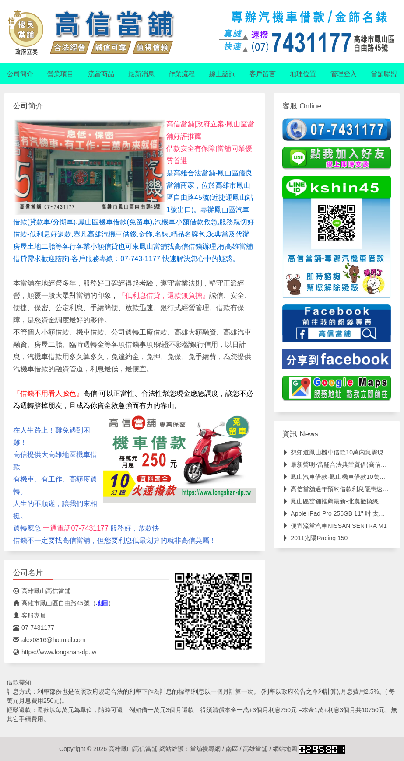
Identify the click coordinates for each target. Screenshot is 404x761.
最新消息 (141, 73)
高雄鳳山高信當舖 (41, 590)
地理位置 (303, 73)
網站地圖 (285, 748)
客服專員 (29, 615)
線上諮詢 (222, 73)
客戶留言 (262, 73)
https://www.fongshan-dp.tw (54, 652)
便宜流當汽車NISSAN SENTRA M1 (334, 525)
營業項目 (60, 73)
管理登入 (343, 73)
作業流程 (182, 73)
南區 (232, 748)
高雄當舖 (255, 748)
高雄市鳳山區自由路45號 (51, 603)
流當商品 (101, 73)
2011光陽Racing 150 (315, 537)
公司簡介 (20, 73)
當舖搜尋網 (205, 748)
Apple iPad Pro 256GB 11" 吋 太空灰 (336, 513)
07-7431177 (33, 627)
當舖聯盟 (384, 73)
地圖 (102, 603)
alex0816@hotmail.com (49, 639)
